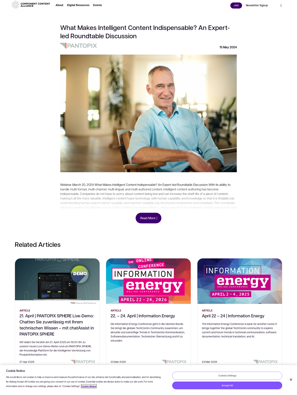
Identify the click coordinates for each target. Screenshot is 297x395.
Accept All (227, 385)
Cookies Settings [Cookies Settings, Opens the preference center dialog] (227, 375)
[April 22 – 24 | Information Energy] (239, 281)
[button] (32, 5)
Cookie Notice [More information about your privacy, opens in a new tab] (88, 386)
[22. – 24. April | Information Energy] (148, 281)
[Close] (291, 379)
